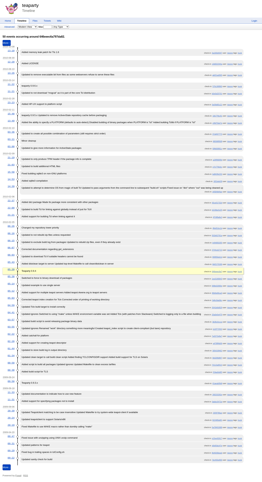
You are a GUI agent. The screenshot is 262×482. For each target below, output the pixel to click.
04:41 (11, 312)
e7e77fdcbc (217, 167)
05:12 (11, 291)
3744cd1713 (217, 250)
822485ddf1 (217, 420)
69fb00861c (217, 149)
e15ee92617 (217, 438)
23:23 (11, 102)
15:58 (11, 172)
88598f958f (217, 141)
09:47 (11, 436)
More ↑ (7, 43)
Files (35, 20)
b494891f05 (217, 243)
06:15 (11, 240)
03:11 (11, 139)
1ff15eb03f (217, 181)
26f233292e (217, 395)
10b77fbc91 (217, 116)
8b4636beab (217, 453)
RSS (25, 475)
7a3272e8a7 (217, 336)
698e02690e (217, 286)
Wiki (59, 20)
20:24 (11, 417)
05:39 (11, 269)
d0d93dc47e (217, 446)
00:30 (11, 370)
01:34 (11, 355)
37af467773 (217, 134)
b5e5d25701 (217, 94)
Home (8, 20)
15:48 (11, 113)
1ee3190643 (217, 279)
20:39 (11, 410)
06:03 (11, 255)
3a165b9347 (217, 53)
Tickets (47, 20)
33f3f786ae (217, 413)
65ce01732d (217, 203)
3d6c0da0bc (217, 300)
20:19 (11, 425)
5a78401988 (217, 427)
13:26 (11, 73)
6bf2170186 (217, 264)
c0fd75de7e (217, 123)
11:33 (11, 392)
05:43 (11, 262)
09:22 (11, 457)
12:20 (11, 61)
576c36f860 (217, 86)
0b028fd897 (217, 358)
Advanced (9, 27)
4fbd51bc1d (217, 228)
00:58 (11, 362)
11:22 (11, 84)
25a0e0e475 (217, 315)
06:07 (11, 247)
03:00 (11, 146)
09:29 (11, 450)
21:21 (11, 215)
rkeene (230, 53)
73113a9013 (217, 365)
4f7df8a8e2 (217, 217)
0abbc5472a (217, 402)
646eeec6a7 (217, 271)
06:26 (11, 226)
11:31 (11, 399)
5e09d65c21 (217, 105)
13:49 (11, 120)
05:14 (11, 283)
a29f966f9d (217, 160)
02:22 (11, 334)
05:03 (11, 298)
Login (254, 20)
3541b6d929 (217, 308)
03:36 (11, 132)
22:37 (11, 200)
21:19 (11, 157)
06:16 (11, 233)
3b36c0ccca (217, 322)
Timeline (22, 20)
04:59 (11, 305)
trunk (240, 53)
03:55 (11, 326)
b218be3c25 (217, 210)
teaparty (30, 5)
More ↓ (7, 467)
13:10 (11, 50)
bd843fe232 (217, 174)
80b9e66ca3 (217, 293)
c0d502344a (217, 64)
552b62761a (217, 235)
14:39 (11, 186)
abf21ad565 (217, 75)
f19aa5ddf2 (217, 372)
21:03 (11, 164)
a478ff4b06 (217, 343)
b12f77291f (217, 329)
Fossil (18, 475)
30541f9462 (217, 351)
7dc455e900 (217, 460)
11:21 (11, 91)
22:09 (11, 207)
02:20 (11, 341)
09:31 (11, 443)
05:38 (11, 276)
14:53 (11, 179)
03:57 (11, 319)
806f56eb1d (217, 257)
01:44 (11, 348)
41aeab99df (217, 383)
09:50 (11, 381)
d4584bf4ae (217, 192)
